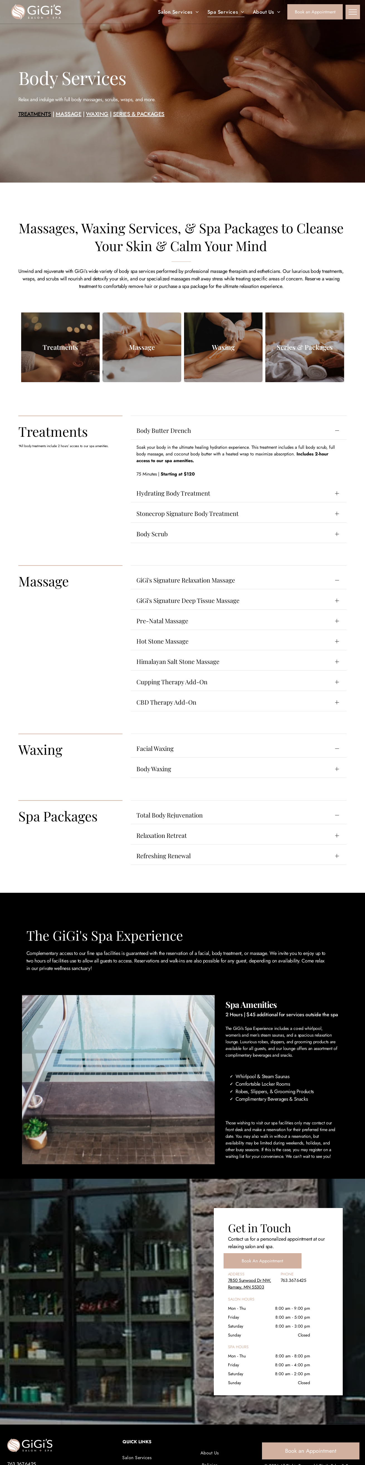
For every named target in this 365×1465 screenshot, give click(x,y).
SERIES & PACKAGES (139, 128)
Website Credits (322, 1435)
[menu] (353, 12)
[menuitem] (178, 12)
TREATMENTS (34, 128)
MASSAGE (68, 128)
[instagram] (321, 1408)
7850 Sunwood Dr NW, (249, 1238)
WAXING (97, 128)
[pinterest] (332, 1408)
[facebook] (311, 1408)
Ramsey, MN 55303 (246, 1244)
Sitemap (347, 1435)
